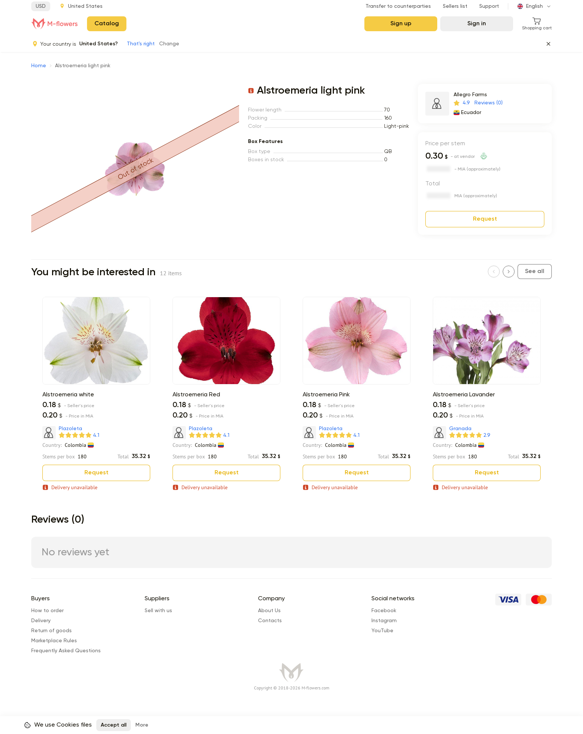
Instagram (384, 620)
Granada (460, 428)
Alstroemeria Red (196, 395)
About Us (269, 610)
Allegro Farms (470, 94)
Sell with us (158, 610)
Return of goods (51, 630)
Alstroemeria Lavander (464, 395)
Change (169, 43)
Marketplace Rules (54, 640)
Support (489, 6)
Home (38, 65)
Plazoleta (70, 428)
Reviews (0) (488, 102)
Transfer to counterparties (398, 6)
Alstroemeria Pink (326, 395)
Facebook (383, 610)
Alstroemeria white (68, 395)
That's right (141, 43)
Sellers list (455, 6)
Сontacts (270, 620)
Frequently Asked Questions (66, 650)
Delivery (41, 620)
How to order (47, 610)
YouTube (382, 630)
